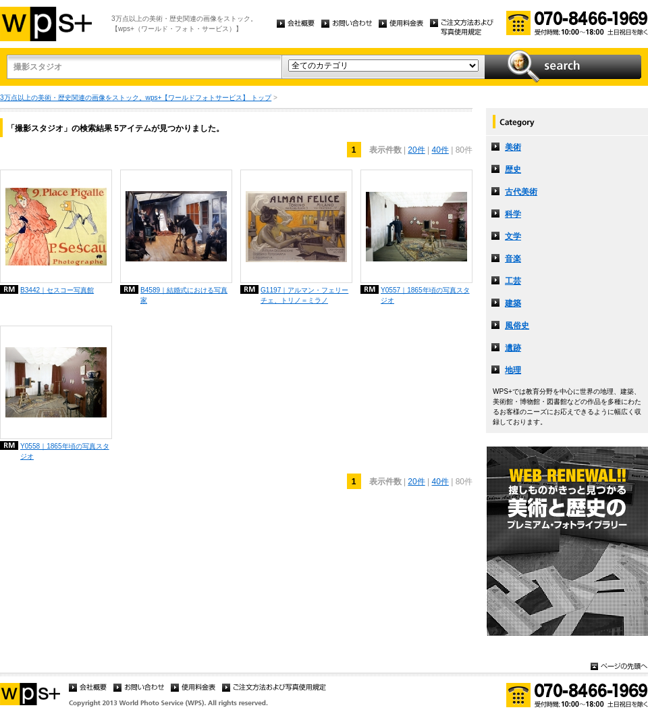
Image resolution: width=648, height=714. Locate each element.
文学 (513, 236)
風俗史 (517, 325)
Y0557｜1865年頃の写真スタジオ (425, 295)
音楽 (513, 258)
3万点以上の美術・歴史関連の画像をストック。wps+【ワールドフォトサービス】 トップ (135, 97)
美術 (513, 147)
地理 (513, 370)
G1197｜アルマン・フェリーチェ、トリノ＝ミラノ (304, 295)
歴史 (513, 169)
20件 (416, 150)
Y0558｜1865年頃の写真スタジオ (64, 451)
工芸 (513, 281)
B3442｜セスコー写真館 (57, 290)
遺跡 (513, 348)
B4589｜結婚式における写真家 (183, 295)
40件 (440, 150)
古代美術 (521, 192)
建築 (513, 303)
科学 (513, 214)
